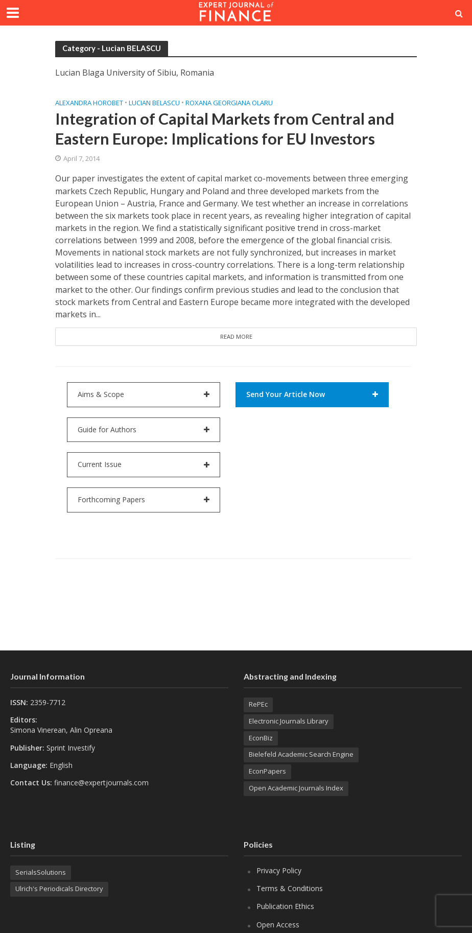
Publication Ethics (285, 906)
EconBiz (261, 737)
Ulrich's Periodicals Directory (59, 888)
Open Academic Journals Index (296, 787)
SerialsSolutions (40, 872)
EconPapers (267, 771)
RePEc (258, 704)
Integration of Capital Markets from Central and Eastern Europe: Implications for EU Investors (224, 128)
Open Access (277, 924)
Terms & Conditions (289, 888)
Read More (236, 336)
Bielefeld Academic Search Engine (301, 754)
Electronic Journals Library (288, 721)
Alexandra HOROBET (89, 103)
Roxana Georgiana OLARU (229, 103)
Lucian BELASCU (154, 103)
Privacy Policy (278, 870)
